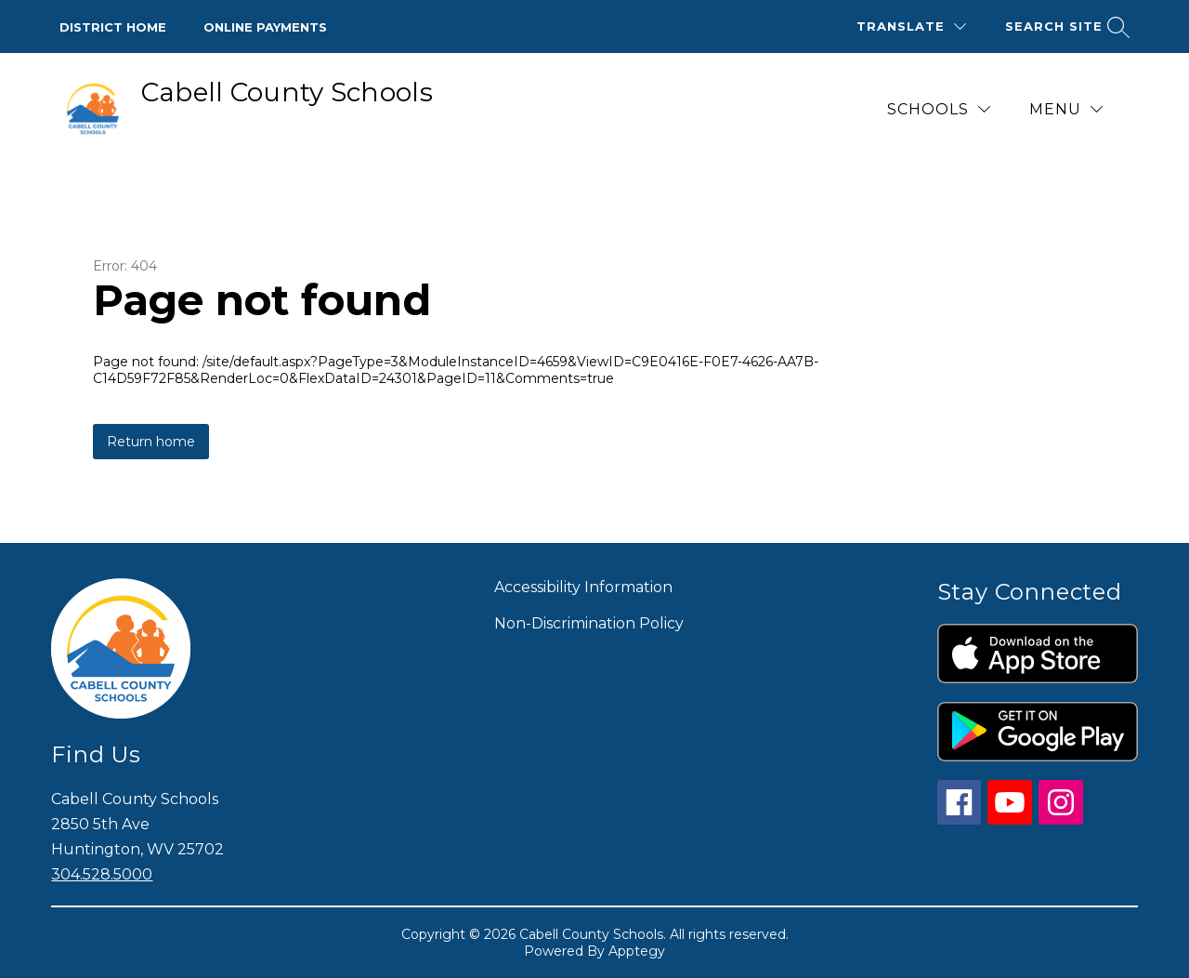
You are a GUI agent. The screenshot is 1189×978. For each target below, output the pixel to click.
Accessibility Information (583, 587)
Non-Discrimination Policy (589, 623)
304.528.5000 (101, 874)
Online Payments (265, 27)
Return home (151, 441)
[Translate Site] (911, 26)
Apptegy (636, 951)
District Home (112, 27)
